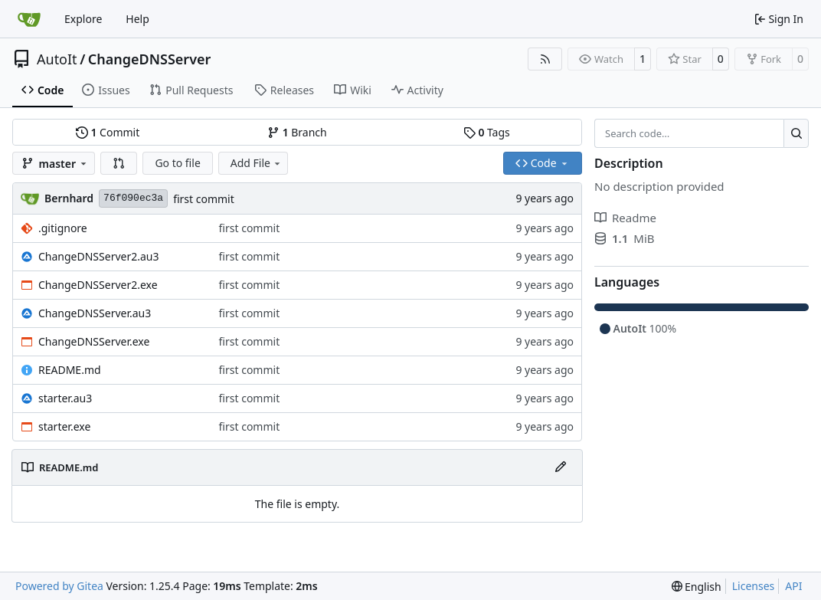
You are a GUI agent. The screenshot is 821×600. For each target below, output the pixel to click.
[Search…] (796, 133)
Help (137, 18)
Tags (486, 132)
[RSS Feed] (545, 59)
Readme (625, 217)
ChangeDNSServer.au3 (94, 313)
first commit (203, 199)
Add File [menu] (257, 163)
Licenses (753, 586)
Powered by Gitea (59, 586)
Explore (83, 18)
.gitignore (62, 228)
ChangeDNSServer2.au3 (98, 256)
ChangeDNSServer (149, 59)
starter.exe (64, 426)
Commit (107, 132)
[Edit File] (560, 467)
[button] (118, 163)
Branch (297, 132)
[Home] (29, 19)
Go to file (177, 163)
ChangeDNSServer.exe (93, 341)
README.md (69, 369)
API (793, 586)
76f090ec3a (133, 198)
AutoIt (57, 59)
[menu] (696, 586)
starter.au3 (65, 398)
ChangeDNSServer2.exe (98, 284)
